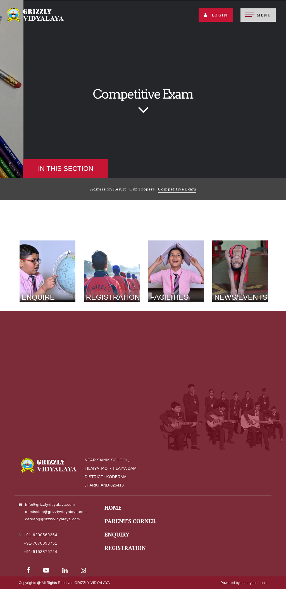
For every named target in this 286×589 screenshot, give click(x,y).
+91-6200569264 (40, 535)
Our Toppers (142, 189)
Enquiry (116, 534)
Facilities (169, 297)
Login (216, 15)
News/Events (240, 297)
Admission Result (108, 189)
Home (112, 507)
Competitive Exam (177, 189)
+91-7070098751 (40, 543)
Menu (264, 15)
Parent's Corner (130, 521)
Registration (113, 297)
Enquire (38, 297)
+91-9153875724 (40, 551)
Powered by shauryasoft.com (243, 583)
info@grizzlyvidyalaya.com (50, 504)
